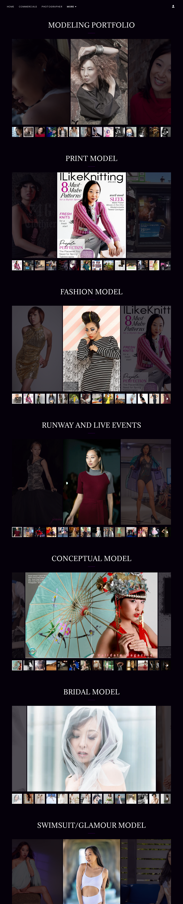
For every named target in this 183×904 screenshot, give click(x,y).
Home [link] (10, 6)
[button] (72, 6)
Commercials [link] (28, 6)
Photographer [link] (52, 6)
